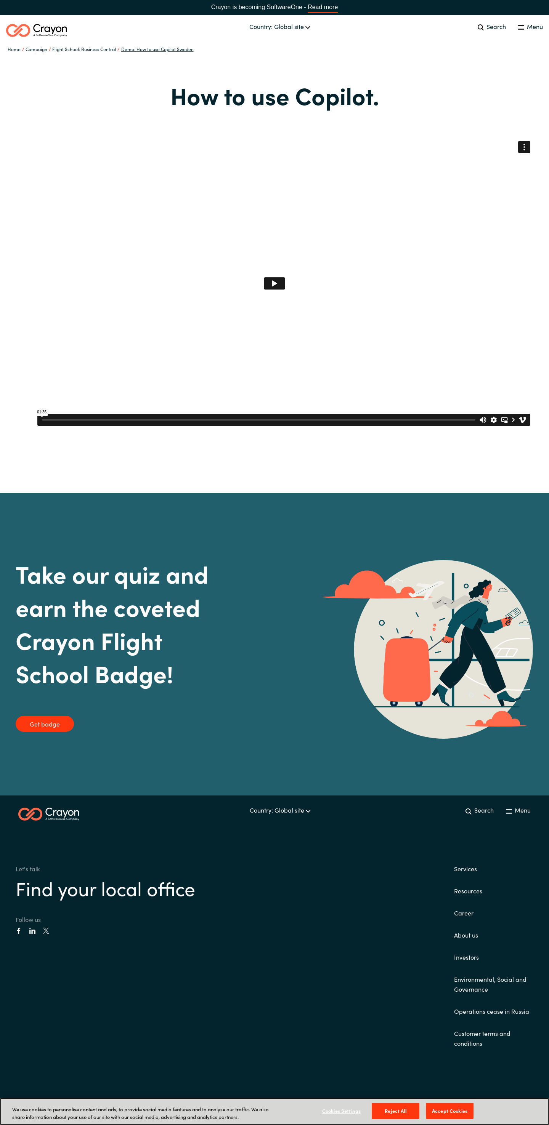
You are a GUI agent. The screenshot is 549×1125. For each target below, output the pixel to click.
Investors (466, 957)
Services (465, 868)
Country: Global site (279, 26)
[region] (274, 1111)
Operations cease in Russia (491, 1011)
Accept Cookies (449, 1110)
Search (492, 26)
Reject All (395, 1110)
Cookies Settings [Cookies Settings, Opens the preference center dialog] (341, 1110)
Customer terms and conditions (482, 1038)
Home (14, 49)
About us (466, 935)
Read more (323, 7)
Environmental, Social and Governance (490, 984)
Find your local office (105, 887)
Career (464, 913)
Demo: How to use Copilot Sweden (157, 49)
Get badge (45, 724)
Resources (468, 891)
